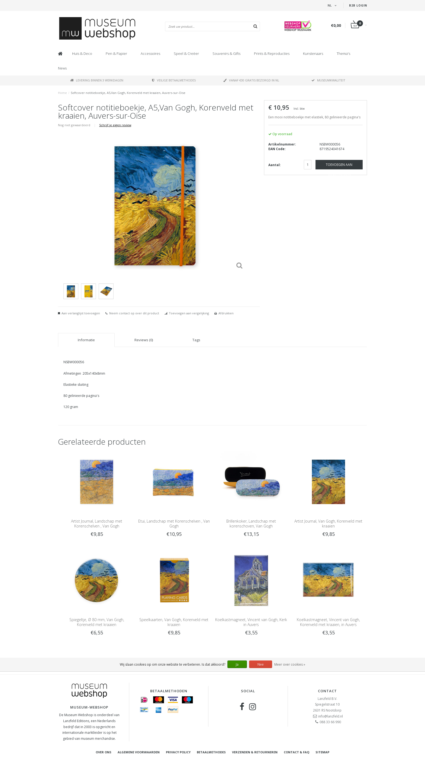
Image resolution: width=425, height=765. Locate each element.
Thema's (343, 53)
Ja (237, 664)
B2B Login (358, 5)
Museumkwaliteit (328, 80)
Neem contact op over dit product (134, 313)
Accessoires (150, 53)
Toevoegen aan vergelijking (189, 313)
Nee (260, 664)
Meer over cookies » (289, 664)
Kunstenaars (313, 53)
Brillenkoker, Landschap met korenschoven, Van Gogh (251, 524)
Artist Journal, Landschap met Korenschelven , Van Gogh (96, 524)
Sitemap (322, 752)
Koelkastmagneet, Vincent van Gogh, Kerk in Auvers (251, 622)
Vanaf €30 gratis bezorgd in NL (251, 80)
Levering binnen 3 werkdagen (96, 80)
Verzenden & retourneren (255, 752)
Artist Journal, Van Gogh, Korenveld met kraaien (328, 524)
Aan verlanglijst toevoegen (81, 313)
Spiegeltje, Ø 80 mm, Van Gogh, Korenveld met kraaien (96, 622)
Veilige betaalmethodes (174, 80)
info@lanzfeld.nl (330, 716)
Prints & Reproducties (271, 53)
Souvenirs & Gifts (226, 53)
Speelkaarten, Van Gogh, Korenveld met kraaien (173, 622)
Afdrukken (226, 313)
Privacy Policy (178, 752)
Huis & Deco (82, 53)
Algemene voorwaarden (139, 752)
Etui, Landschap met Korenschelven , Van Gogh (174, 524)
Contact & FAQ (296, 752)
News (62, 68)
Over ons (103, 752)
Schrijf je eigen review (115, 125)
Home (62, 93)
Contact (327, 690)
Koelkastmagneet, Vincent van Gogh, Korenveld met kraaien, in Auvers (328, 622)
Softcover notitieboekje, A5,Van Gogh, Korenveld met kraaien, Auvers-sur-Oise (128, 93)
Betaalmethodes (211, 752)
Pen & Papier (116, 53)
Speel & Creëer (186, 53)
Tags (196, 339)
